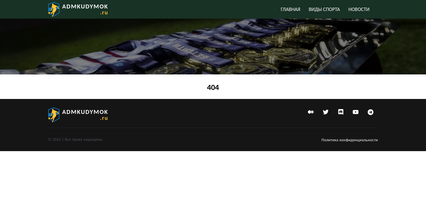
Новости (359, 9)
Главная (290, 9)
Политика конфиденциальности (350, 140)
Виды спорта (324, 9)
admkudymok (85, 9)
